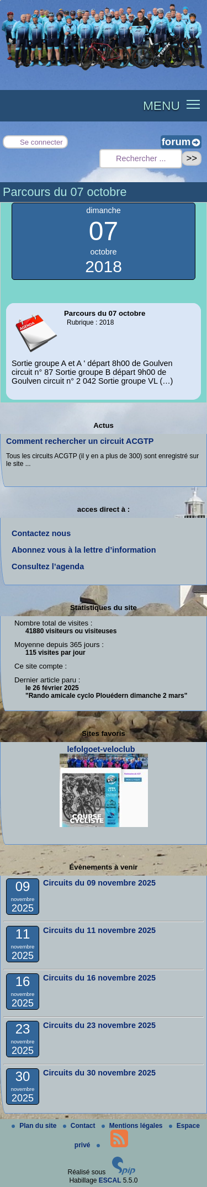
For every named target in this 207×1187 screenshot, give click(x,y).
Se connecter (41, 142)
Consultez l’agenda (48, 566)
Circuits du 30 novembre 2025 (99, 1072)
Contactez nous (41, 533)
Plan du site (35, 1126)
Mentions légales (133, 1126)
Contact (80, 1126)
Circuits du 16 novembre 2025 (99, 977)
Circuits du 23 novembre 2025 (99, 1025)
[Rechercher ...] (140, 158)
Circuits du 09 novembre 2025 (99, 882)
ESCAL (110, 1180)
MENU (161, 105)
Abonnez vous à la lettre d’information (84, 549)
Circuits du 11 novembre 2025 (99, 930)
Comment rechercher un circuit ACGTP (79, 441)
